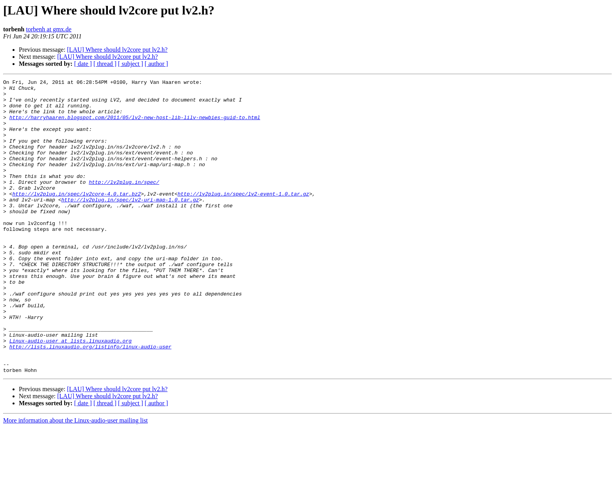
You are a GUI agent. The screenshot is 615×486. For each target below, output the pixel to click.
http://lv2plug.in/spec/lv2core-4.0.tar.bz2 (76, 217)
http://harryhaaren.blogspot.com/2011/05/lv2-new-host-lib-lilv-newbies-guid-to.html (134, 125)
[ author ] (156, 63)
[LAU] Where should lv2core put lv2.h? (117, 49)
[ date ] (83, 63)
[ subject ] (130, 63)
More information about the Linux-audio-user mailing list (75, 479)
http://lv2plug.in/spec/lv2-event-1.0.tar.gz (243, 217)
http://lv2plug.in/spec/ (124, 203)
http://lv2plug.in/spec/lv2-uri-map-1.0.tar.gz (130, 224)
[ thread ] (104, 63)
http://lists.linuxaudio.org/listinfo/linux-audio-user (90, 400)
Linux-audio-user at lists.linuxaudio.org (70, 393)
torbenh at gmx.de (48, 29)
